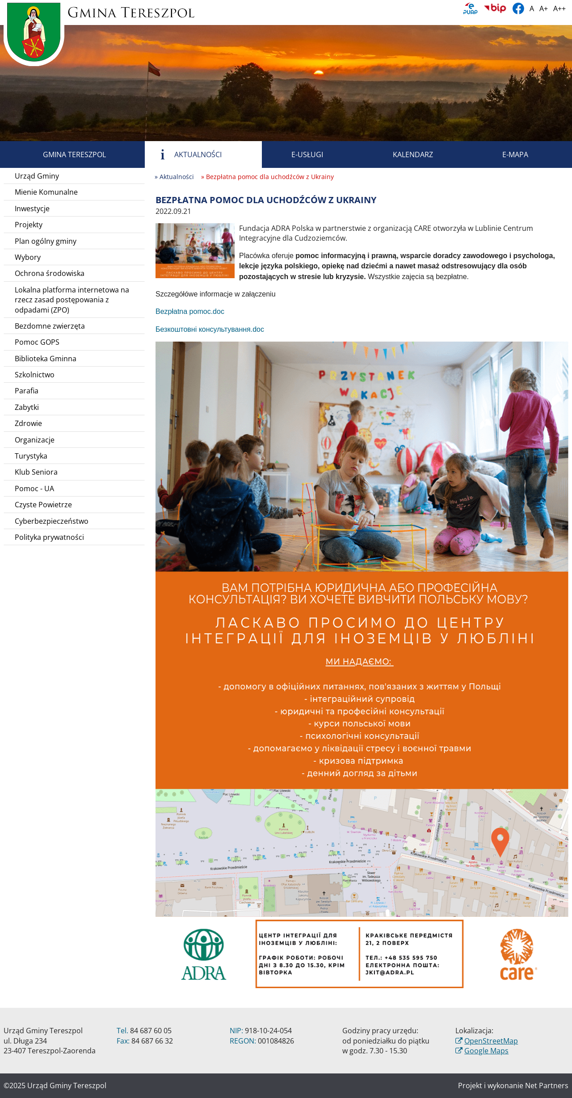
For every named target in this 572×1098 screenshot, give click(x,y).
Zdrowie (28, 423)
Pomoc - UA (34, 488)
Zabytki (27, 407)
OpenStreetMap (491, 1041)
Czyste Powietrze (43, 504)
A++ (559, 8)
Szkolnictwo (35, 375)
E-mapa (505, 154)
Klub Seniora (36, 472)
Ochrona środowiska (49, 273)
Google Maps (486, 1051)
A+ (543, 8)
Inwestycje (32, 208)
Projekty (28, 225)
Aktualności (188, 154)
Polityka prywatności (49, 537)
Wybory (28, 257)
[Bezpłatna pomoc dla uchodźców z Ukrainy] (195, 250)
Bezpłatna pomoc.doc (190, 311)
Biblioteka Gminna (45, 358)
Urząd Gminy (37, 176)
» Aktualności (174, 176)
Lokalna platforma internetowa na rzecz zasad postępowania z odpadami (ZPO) (72, 300)
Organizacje (35, 440)
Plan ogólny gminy (45, 241)
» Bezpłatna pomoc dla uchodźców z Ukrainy (267, 176)
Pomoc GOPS (37, 342)
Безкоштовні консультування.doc (210, 329)
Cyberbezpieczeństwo (51, 521)
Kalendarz (402, 154)
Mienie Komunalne (46, 192)
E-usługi (297, 154)
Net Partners (546, 1085)
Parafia (26, 391)
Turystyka (31, 456)
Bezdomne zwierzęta (50, 326)
